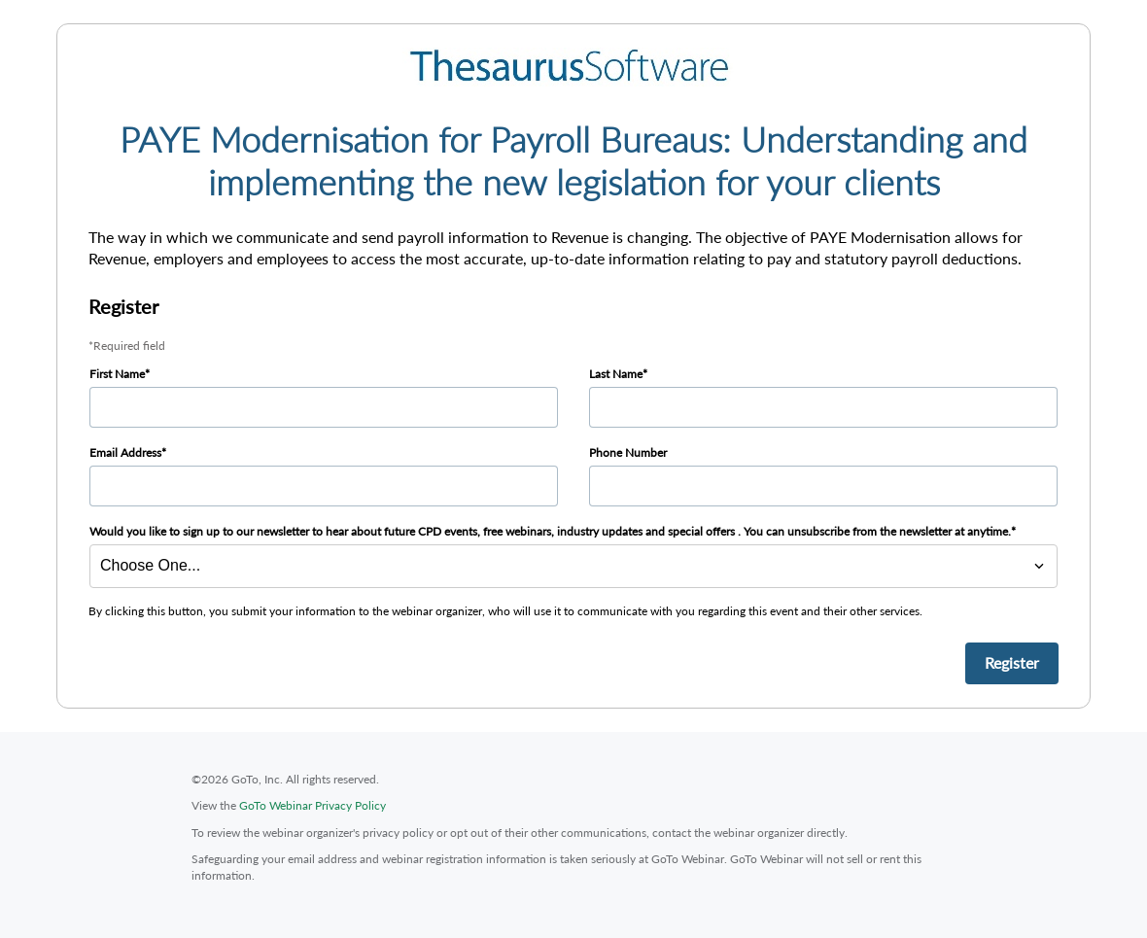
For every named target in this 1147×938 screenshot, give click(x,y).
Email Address (125, 452)
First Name (117, 373)
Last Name (616, 373)
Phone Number (628, 452)
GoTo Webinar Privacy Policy (312, 805)
